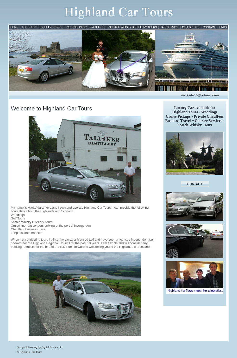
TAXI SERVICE (170, 27)
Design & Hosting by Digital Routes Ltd (39, 347)
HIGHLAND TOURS (51, 27)
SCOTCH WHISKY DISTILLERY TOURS (133, 27)
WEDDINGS (98, 27)
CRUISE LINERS (77, 27)
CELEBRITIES (190, 27)
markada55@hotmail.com (200, 95)
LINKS (223, 27)
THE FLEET (29, 27)
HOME (14, 27)
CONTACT (209, 27)
